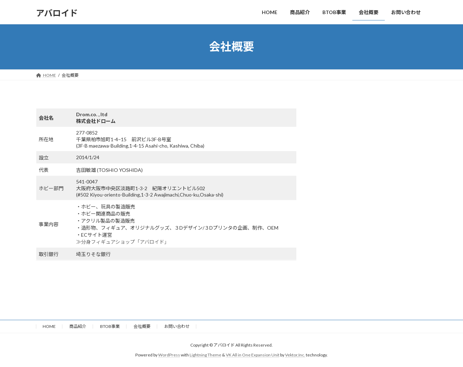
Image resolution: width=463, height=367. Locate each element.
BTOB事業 (110, 326)
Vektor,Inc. (295, 354)
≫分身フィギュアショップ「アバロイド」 (122, 242)
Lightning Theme (205, 354)
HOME (49, 326)
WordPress (169, 354)
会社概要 (142, 326)
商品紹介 (77, 326)
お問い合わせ (177, 326)
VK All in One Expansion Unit (252, 354)
